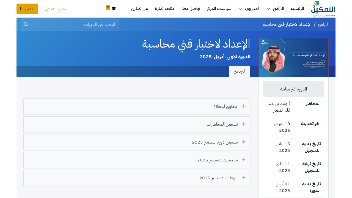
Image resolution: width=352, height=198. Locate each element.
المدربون (252, 8)
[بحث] (27, 24)
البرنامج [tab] (239, 71)
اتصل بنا (27, 9)
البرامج (278, 8)
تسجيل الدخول (57, 9)
